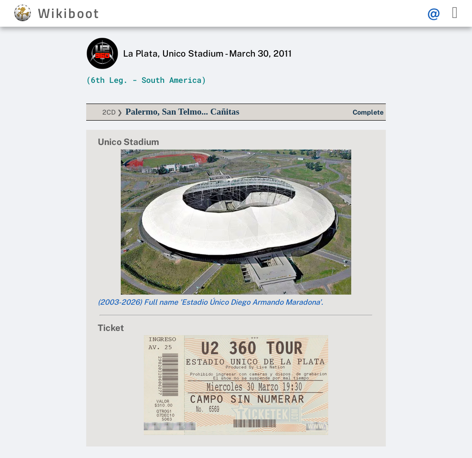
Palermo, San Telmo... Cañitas (182, 111)
